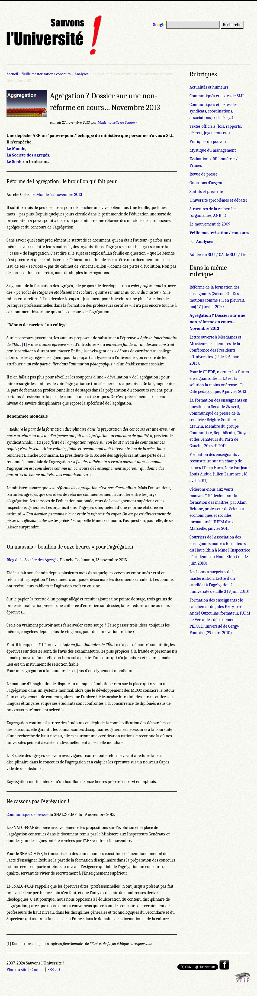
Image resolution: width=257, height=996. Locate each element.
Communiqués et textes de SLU (216, 95)
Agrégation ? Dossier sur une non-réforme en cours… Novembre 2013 (217, 322)
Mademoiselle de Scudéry (117, 122)
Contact (37, 969)
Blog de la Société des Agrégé (32, 559)
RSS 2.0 (53, 969)
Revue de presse (203, 174)
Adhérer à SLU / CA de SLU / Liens (219, 254)
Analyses (81, 74)
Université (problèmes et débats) (218, 200)
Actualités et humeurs (208, 87)
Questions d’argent (206, 182)
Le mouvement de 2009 (209, 224)
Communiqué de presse (27, 814)
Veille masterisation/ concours (46, 74)
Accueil (12, 74)
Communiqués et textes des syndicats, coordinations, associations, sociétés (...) (213, 111)
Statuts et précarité (206, 191)
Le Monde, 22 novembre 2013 (56, 194)
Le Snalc (14, 161)
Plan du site (17, 969)
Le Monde (16, 148)
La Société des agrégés (28, 155)
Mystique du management (212, 150)
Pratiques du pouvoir (207, 141)
